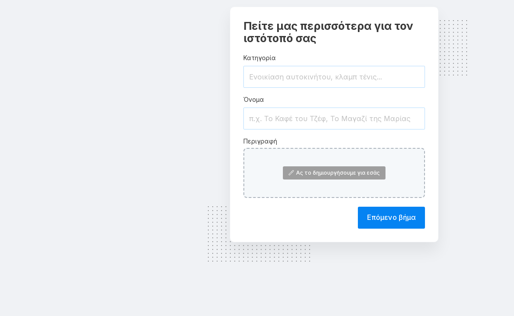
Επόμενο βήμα (391, 217)
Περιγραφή (260, 141)
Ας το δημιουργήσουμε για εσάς (334, 172)
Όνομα (253, 99)
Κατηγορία (259, 57)
